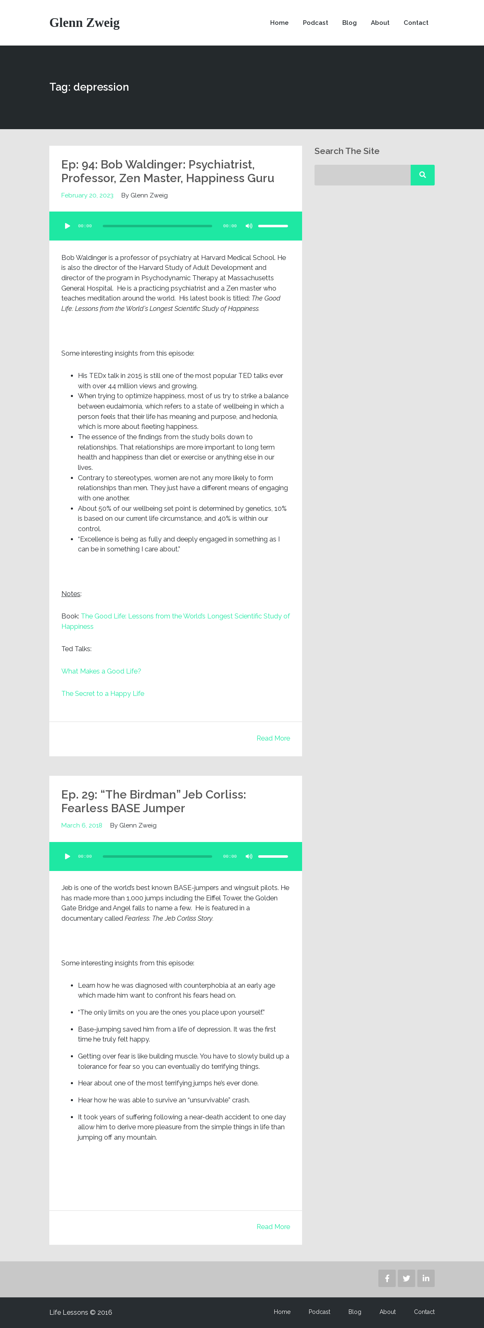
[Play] (67, 226)
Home (279, 22)
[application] (175, 226)
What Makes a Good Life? (101, 671)
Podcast (315, 22)
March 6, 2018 (81, 825)
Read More (273, 738)
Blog (349, 22)
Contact (416, 22)
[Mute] (249, 226)
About (380, 22)
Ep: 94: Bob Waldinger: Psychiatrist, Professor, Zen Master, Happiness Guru (167, 171)
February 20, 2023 (87, 195)
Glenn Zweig (84, 22)
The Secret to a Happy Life (102, 694)
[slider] (157, 226)
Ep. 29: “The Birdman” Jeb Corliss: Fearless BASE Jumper (153, 802)
